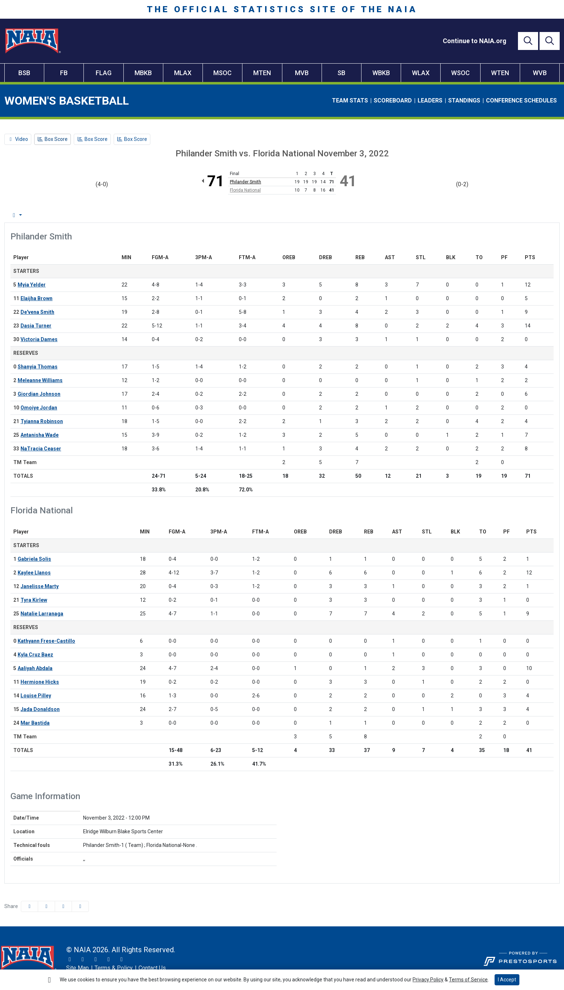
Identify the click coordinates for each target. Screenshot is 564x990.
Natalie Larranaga (42, 614)
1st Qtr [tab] (141, 215)
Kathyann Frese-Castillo (46, 641)
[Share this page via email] (63, 906)
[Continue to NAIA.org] (474, 41)
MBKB (143, 73)
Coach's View (271, 215)
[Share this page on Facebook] (29, 906)
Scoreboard (393, 100)
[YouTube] (108, 959)
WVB (540, 73)
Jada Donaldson (40, 709)
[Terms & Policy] (114, 968)
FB (64, 73)
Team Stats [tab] (106, 215)
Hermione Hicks (40, 682)
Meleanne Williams (40, 380)
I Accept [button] (507, 979)
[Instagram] (82, 959)
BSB (24, 73)
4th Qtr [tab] (230, 215)
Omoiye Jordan (39, 408)
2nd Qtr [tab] (171, 215)
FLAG (104, 73)
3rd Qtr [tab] (201, 215)
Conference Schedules (521, 100)
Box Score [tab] (23, 215)
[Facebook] (95, 959)
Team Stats (350, 100)
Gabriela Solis (34, 559)
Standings (464, 100)
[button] (80, 906)
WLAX (420, 73)
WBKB (381, 73)
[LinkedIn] (121, 959)
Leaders (430, 100)
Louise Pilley (36, 695)
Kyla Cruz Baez (35, 654)
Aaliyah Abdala (35, 668)
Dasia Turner (36, 326)
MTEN (262, 73)
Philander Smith (245, 181)
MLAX (182, 73)
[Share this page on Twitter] (46, 906)
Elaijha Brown (37, 298)
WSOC (460, 73)
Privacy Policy (428, 979)
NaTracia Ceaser (41, 449)
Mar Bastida (35, 723)
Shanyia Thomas (38, 367)
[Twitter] (69, 959)
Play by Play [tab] (64, 215)
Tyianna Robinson (42, 421)
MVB (302, 73)
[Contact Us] (152, 968)
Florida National (245, 190)
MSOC (222, 73)
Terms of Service (468, 979)
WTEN (500, 73)
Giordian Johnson (39, 394)
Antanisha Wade (40, 435)
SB (341, 73)
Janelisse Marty (40, 586)
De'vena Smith (37, 312)
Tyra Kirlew (34, 600)
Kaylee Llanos (34, 573)
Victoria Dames (39, 339)
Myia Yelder (32, 285)
